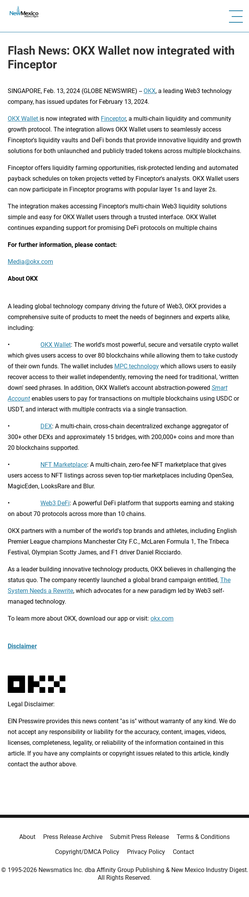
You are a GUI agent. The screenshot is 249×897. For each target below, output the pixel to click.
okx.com (162, 618)
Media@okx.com (30, 261)
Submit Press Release (139, 836)
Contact (183, 851)
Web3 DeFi (55, 503)
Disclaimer (22, 646)
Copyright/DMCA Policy (87, 851)
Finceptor (113, 118)
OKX (149, 91)
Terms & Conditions (203, 836)
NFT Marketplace (63, 464)
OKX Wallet (24, 118)
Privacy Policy (146, 851)
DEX (46, 426)
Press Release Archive (72, 836)
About (27, 836)
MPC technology (136, 366)
